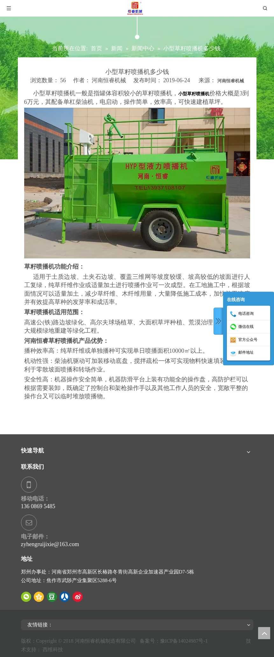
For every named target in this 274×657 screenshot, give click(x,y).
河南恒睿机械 (230, 80)
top (264, 633)
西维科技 (53, 649)
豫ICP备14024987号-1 (185, 641)
